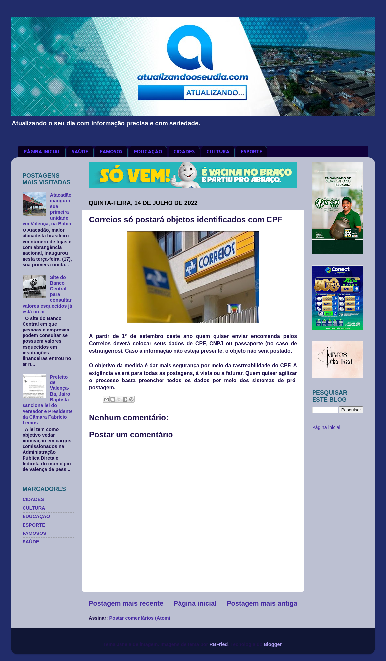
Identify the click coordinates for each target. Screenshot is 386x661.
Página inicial (195, 603)
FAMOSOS (111, 151)
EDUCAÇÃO (148, 151)
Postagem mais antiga (262, 603)
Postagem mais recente (126, 603)
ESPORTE (251, 151)
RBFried (218, 644)
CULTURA (217, 151)
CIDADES (184, 151)
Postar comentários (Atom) (139, 618)
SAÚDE (80, 151)
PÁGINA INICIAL (42, 151)
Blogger (273, 644)
